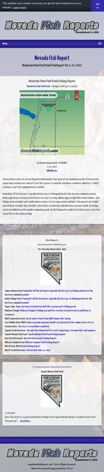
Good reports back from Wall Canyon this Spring (48, 318)
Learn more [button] (19, 7)
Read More (25, 421)
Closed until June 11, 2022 (38, 350)
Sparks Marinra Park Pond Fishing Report (47, 334)
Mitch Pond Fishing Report (28, 346)
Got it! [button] (98, 6)
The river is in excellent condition (33, 326)
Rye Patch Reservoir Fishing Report (40, 338)
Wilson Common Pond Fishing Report (43, 342)
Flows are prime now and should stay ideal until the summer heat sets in (60, 322)
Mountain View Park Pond (38, 86)
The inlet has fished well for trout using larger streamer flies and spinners (61, 330)
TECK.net (69, 468)
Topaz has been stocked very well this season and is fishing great (46, 306)
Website (53, 171)
